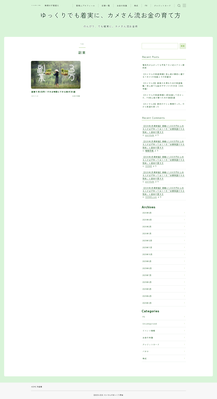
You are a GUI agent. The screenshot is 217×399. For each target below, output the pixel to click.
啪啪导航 (149, 150)
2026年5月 (147, 212)
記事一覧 (106, 6)
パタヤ (146, 351)
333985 (148, 166)
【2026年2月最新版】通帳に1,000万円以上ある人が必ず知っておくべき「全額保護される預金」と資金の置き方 (164, 128)
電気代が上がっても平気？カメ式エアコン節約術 (164, 66)
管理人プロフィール (85, 6)
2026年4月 (147, 219)
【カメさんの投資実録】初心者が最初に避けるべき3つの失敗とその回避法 (164, 75)
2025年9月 (147, 261)
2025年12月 (147, 240)
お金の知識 (122, 6)
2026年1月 (147, 233)
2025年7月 (147, 275)
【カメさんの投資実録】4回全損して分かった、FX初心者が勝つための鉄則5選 (163, 96)
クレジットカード (162, 6)
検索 (183, 46)
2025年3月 (147, 302)
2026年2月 (147, 226)
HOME (33, 386)
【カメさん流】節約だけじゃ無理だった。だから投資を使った (164, 105)
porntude (149, 135)
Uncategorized (150, 323)
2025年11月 (147, 247)
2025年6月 (147, 282)
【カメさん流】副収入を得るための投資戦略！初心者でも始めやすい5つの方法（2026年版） (163, 86)
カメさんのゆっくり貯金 (36, 5)
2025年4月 (147, 296)
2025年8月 (147, 268)
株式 (136, 6)
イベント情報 (149, 330)
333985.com (151, 197)
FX (146, 6)
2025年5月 (147, 289)
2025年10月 (148, 254)
